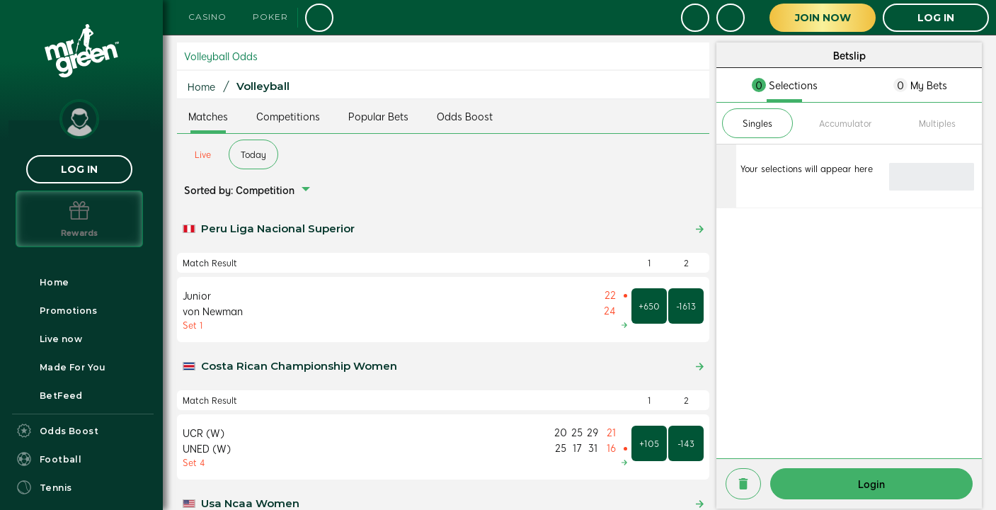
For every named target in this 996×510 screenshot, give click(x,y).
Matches (208, 116)
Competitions (288, 116)
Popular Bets (378, 116)
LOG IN (79, 169)
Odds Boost (465, 116)
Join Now (823, 17)
